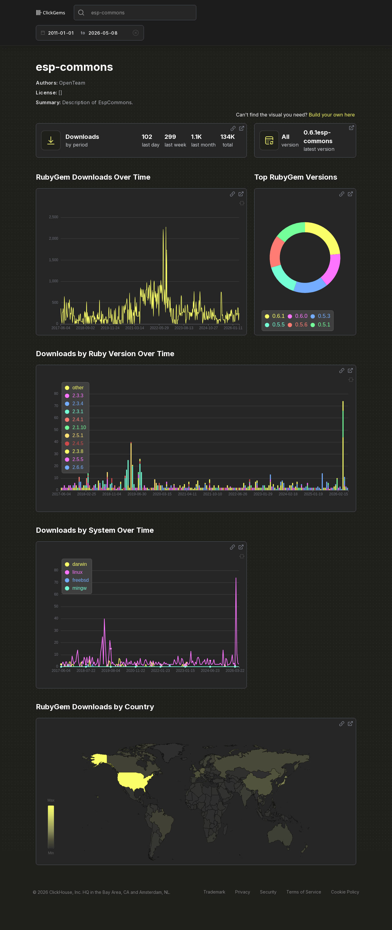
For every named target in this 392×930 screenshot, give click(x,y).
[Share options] (233, 128)
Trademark (214, 891)
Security (268, 891)
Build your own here (332, 115)
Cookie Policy (345, 891)
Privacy (242, 891)
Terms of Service (303, 891)
